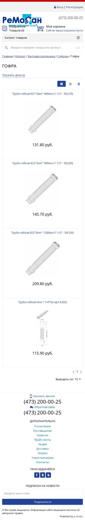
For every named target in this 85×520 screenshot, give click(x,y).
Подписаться (42, 502)
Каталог (20, 56)
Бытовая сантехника (41, 56)
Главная (7, 56)
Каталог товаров (42, 38)
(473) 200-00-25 (71, 17)
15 (78, 379)
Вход (60, 7)
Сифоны (63, 56)
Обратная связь (42, 407)
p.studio (78, 516)
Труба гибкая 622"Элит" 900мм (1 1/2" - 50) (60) (42, 163)
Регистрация (74, 7)
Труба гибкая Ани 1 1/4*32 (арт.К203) (42, 302)
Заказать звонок (42, 396)
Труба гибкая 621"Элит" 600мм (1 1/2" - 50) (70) (42, 94)
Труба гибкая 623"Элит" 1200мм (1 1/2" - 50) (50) (42, 232)
